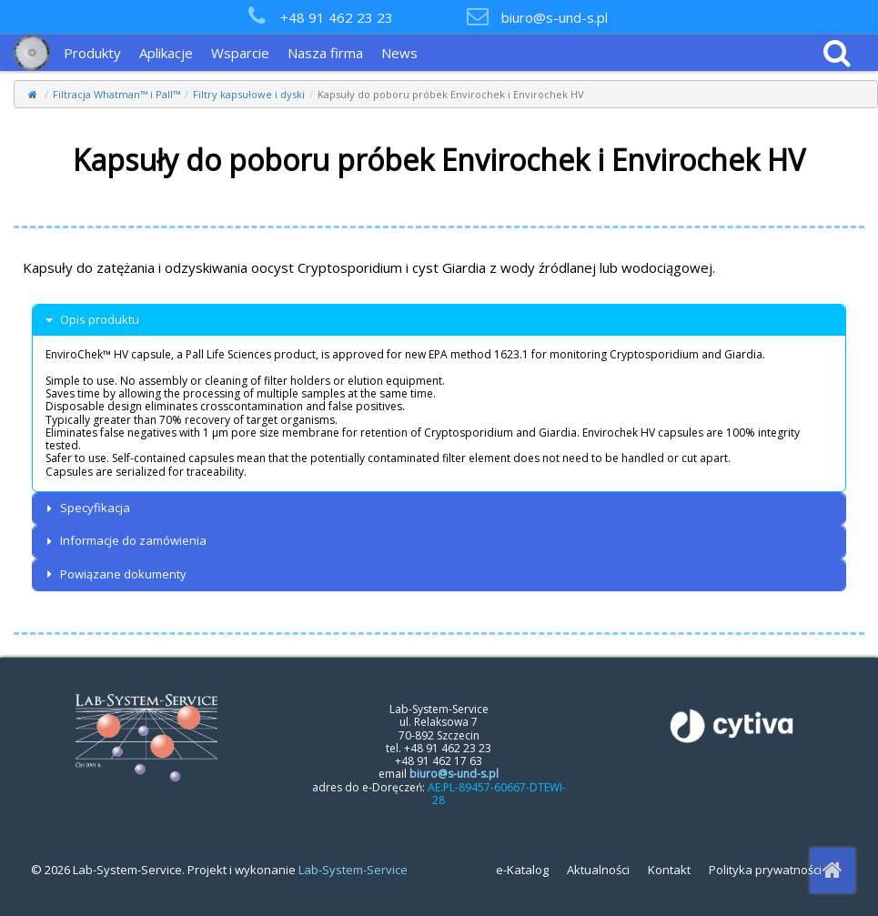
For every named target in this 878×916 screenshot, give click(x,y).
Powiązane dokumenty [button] (114, 574)
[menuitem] (97, 53)
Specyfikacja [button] (86, 508)
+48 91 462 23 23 (336, 17)
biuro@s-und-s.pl (554, 17)
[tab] (439, 320)
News (399, 53)
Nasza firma (325, 53)
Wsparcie (240, 53)
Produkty (92, 53)
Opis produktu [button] (90, 320)
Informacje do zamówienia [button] (124, 541)
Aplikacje (166, 53)
